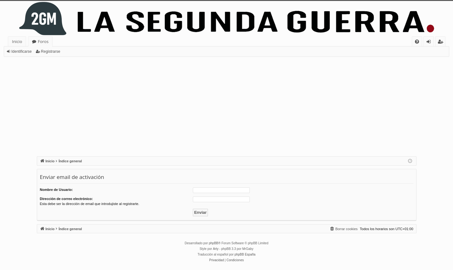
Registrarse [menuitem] (441, 42)
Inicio (17, 41)
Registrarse (50, 51)
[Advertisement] (226, 104)
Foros (43, 41)
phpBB (213, 243)
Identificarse (21, 51)
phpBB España (244, 254)
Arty (216, 249)
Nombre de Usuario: (56, 190)
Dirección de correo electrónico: (66, 199)
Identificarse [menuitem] (430, 42)
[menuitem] (417, 41)
